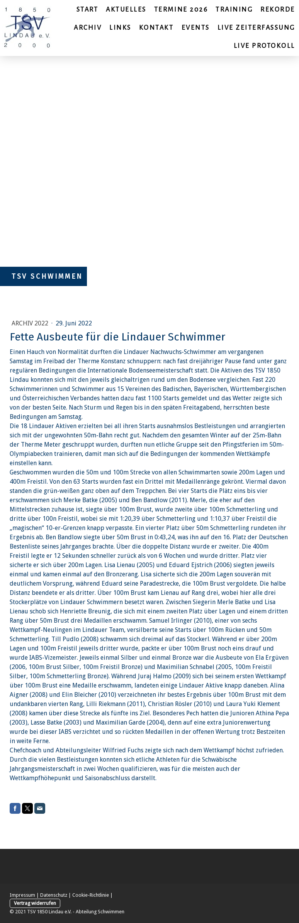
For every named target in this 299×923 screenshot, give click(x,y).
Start (87, 9)
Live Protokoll (264, 45)
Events (196, 27)
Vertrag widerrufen (35, 903)
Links (120, 27)
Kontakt (156, 27)
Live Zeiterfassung (256, 27)
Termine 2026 (181, 9)
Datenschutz (53, 895)
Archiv (88, 27)
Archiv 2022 (31, 323)
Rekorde (277, 9)
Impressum (22, 895)
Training (234, 9)
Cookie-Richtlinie (90, 895)
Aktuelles (126, 9)
